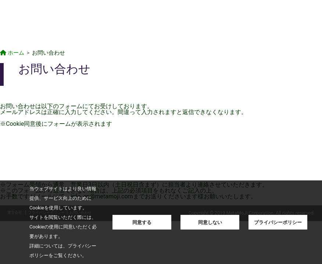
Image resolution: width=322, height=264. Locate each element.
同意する (141, 222)
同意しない (210, 222)
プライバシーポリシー (278, 222)
